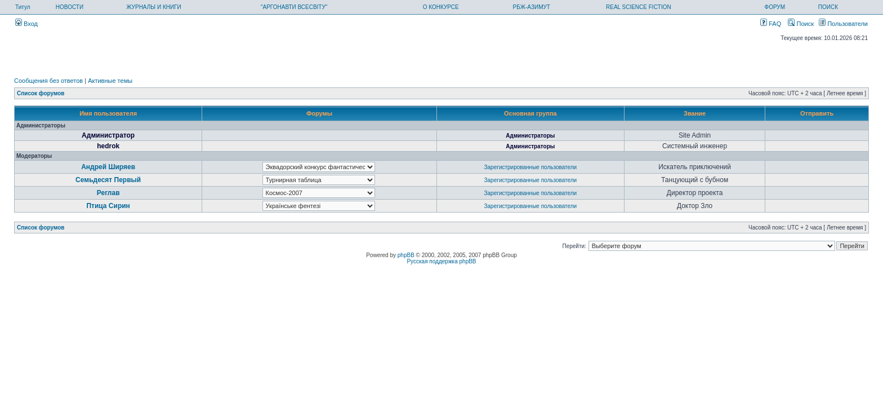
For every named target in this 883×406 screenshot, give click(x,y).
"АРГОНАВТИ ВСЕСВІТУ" (294, 7)
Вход (26, 23)
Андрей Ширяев (108, 167)
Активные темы (110, 80)
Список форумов (41, 93)
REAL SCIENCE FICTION (638, 7)
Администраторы (530, 136)
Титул (22, 7)
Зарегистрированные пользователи (530, 167)
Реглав (108, 193)
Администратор (108, 135)
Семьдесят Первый (108, 180)
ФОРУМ (775, 7)
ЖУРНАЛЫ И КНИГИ (153, 7)
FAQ (770, 23)
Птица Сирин (108, 206)
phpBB (406, 255)
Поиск (801, 23)
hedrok (108, 146)
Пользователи (843, 23)
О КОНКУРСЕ (441, 7)
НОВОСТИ (69, 7)
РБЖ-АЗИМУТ (531, 7)
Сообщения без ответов (48, 80)
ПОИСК (828, 7)
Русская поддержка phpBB (441, 261)
